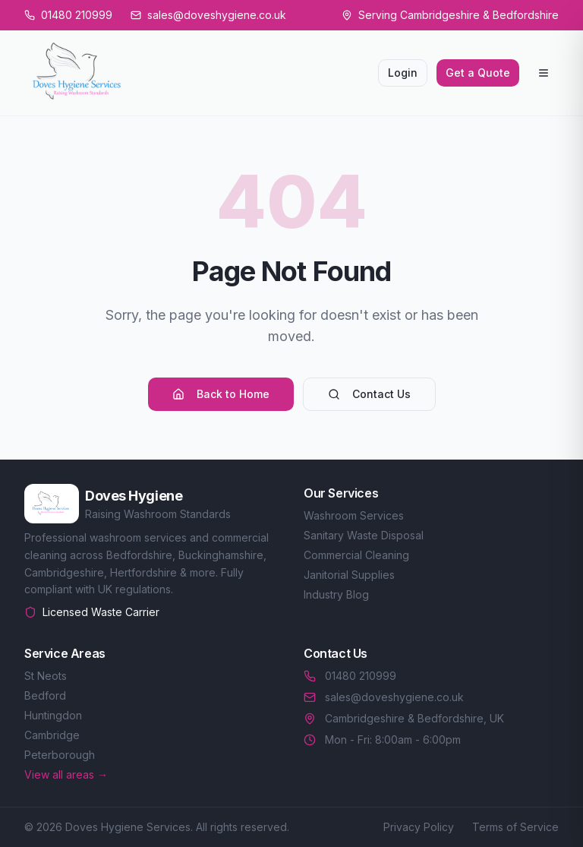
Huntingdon (53, 715)
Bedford (45, 695)
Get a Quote (478, 72)
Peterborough (59, 754)
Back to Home (220, 393)
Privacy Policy (418, 826)
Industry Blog (336, 594)
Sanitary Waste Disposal (364, 535)
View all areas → (66, 774)
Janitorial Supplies (349, 574)
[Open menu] (543, 73)
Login (403, 72)
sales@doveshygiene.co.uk (384, 697)
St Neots (45, 675)
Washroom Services (354, 515)
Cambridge (52, 734)
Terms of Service (515, 826)
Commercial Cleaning (356, 554)
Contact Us (369, 393)
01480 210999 (350, 675)
